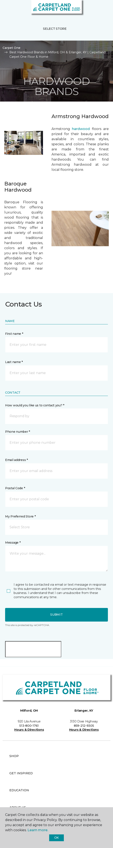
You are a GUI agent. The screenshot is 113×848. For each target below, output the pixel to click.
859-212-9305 (84, 726)
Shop (14, 756)
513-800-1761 (29, 726)
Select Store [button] (55, 29)
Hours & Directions (29, 730)
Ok (56, 838)
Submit (56, 614)
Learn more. (37, 830)
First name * (14, 333)
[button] (96, 8)
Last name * (14, 361)
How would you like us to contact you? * (34, 405)
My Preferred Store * (20, 516)
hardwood (81, 129)
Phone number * (17, 431)
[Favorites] (101, 8)
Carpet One (11, 48)
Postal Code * (15, 488)
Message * (12, 542)
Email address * (16, 459)
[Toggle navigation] (6, 8)
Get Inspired (21, 773)
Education (19, 790)
